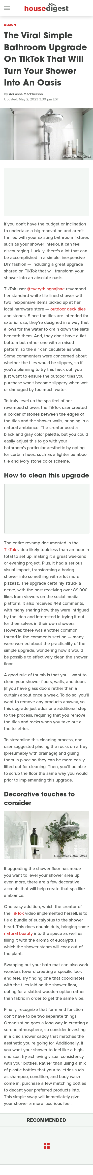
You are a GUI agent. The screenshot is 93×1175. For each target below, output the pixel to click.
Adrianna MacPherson (26, 94)
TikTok (10, 549)
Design (10, 25)
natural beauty (18, 933)
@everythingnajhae (46, 289)
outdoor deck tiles (68, 309)
